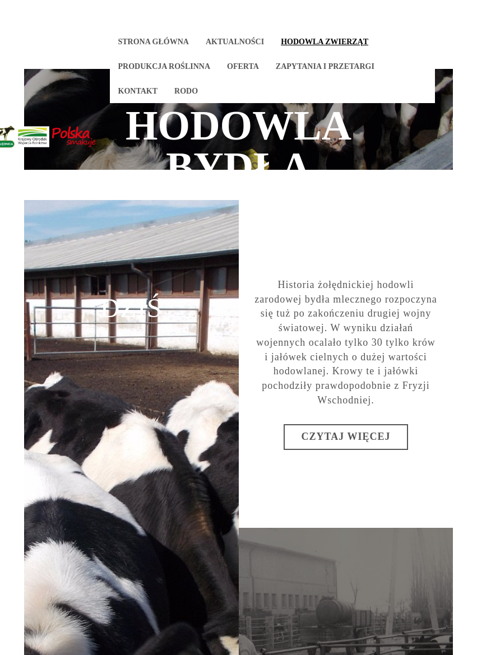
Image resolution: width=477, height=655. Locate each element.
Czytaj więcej (346, 436)
